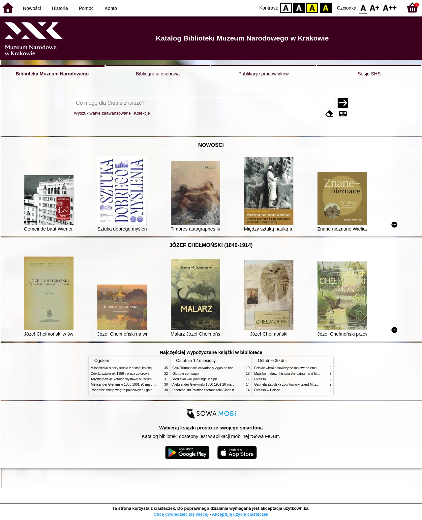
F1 (375, 7)
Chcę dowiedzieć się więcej (181, 514)
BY (325, 7)
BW (299, 7)
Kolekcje (142, 113)
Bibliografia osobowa (158, 73)
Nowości (32, 8)
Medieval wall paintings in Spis (195, 379)
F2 (390, 7)
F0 (363, 7)
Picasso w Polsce (267, 390)
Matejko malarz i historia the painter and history (289, 373)
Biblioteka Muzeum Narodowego (52, 73)
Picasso (260, 379)
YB (312, 7)
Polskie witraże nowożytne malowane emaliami (288, 368)
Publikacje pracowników (263, 73)
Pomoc (86, 8)
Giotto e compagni (185, 373)
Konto (111, 8)
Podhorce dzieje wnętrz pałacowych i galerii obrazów (129, 390)
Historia (60, 8)
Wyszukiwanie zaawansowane (102, 113)
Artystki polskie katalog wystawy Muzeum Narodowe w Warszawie (139, 379)
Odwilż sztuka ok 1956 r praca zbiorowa (120, 373)
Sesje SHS (369, 73)
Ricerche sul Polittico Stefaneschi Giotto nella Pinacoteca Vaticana (221, 390)
